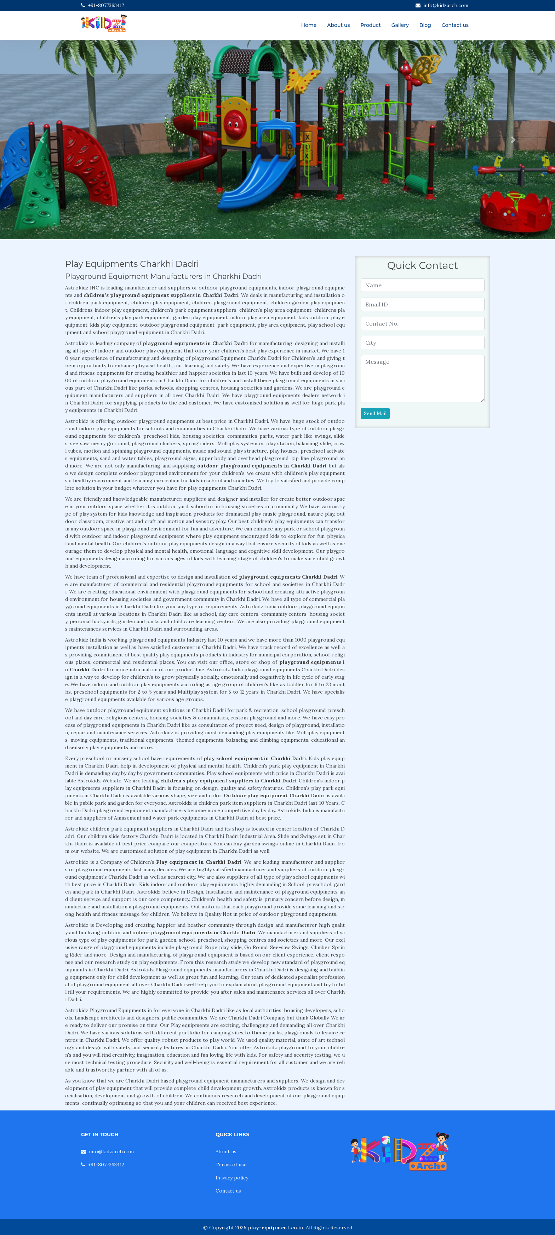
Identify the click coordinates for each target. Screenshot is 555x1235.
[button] (41, 139)
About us (338, 25)
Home (309, 25)
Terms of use (231, 1164)
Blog (425, 25)
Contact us (455, 25)
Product (370, 25)
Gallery (400, 25)
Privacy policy (232, 1177)
